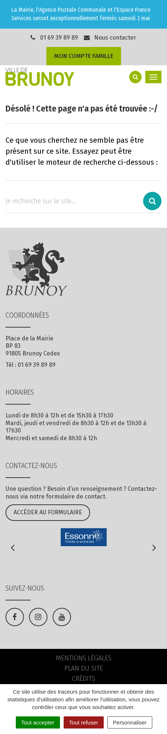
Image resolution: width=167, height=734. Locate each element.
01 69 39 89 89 (59, 37)
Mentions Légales (83, 658)
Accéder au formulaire (48, 512)
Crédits (83, 679)
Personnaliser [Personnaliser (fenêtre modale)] (130, 722)
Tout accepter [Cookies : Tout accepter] (37, 722)
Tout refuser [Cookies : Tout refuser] (83, 722)
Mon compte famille (83, 55)
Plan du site (83, 668)
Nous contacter (109, 37)
